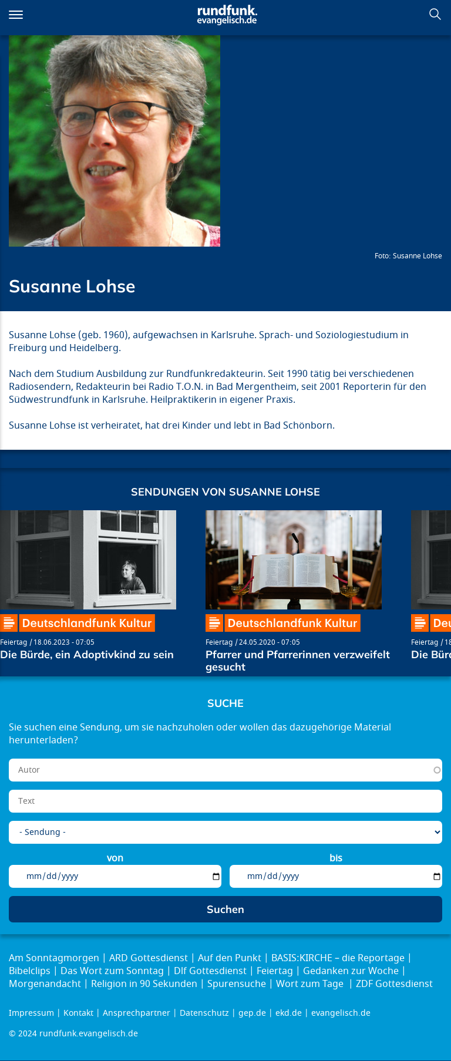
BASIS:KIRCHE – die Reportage (338, 958)
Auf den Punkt (229, 958)
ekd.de (288, 1013)
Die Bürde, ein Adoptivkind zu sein (87, 654)
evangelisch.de (341, 1013)
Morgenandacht (45, 984)
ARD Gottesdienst (148, 958)
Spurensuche (236, 984)
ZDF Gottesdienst (394, 984)
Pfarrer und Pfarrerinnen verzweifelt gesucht (298, 661)
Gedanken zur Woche (351, 971)
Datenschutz (204, 1013)
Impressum (31, 1013)
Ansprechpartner (136, 1013)
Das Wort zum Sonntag (112, 971)
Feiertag (13, 642)
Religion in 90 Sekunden (144, 984)
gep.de (252, 1013)
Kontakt (78, 1013)
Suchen (435, 14)
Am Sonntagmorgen (54, 958)
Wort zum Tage (311, 984)
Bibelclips (30, 971)
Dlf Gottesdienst (210, 971)
